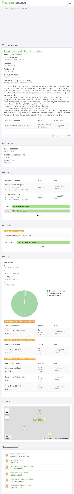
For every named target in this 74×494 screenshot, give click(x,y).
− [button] (7, 348)
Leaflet (44, 374)
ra (29, 8)
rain (37, 8)
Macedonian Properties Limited (21, 414)
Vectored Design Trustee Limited (22, 402)
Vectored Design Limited (19, 408)
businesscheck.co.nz (9, 8)
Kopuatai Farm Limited (13, 454)
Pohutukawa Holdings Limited (15, 460)
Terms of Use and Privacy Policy (37, 488)
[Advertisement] (37, 26)
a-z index (21, 8)
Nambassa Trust (16, 395)
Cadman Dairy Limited (13, 466)
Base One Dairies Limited (14, 473)
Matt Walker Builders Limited (20, 421)
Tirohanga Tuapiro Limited (14, 447)
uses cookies (24, 490)
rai (33, 8)
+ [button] (7, 344)
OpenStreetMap (58, 374)
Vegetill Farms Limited (18, 389)
